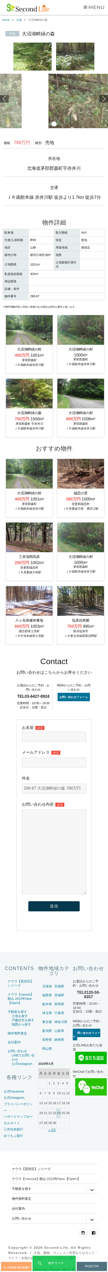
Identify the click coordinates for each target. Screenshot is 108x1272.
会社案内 (14, 1042)
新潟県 (47, 1031)
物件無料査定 (17, 1033)
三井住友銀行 (13, 1129)
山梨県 (59, 1031)
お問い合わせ (17, 1051)
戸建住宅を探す (23, 1020)
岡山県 (47, 1048)
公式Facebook (14, 1091)
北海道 (47, 986)
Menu (96, 7)
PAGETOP (92, 1266)
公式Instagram (22, 1064)
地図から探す (21, 1024)
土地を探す (20, 1016)
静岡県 (59, 1040)
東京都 (47, 1022)
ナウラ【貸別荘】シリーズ (31, 1169)
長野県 (47, 1040)
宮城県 (59, 986)
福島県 (47, 995)
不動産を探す (17, 1012)
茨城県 (59, 995)
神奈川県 (60, 1022)
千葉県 (59, 1013)
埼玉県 (47, 1013)
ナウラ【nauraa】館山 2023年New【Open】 (21, 999)
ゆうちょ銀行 (13, 1136)
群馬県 (59, 1004)
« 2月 (52, 1130)
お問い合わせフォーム (73, 697)
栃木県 (47, 1004)
